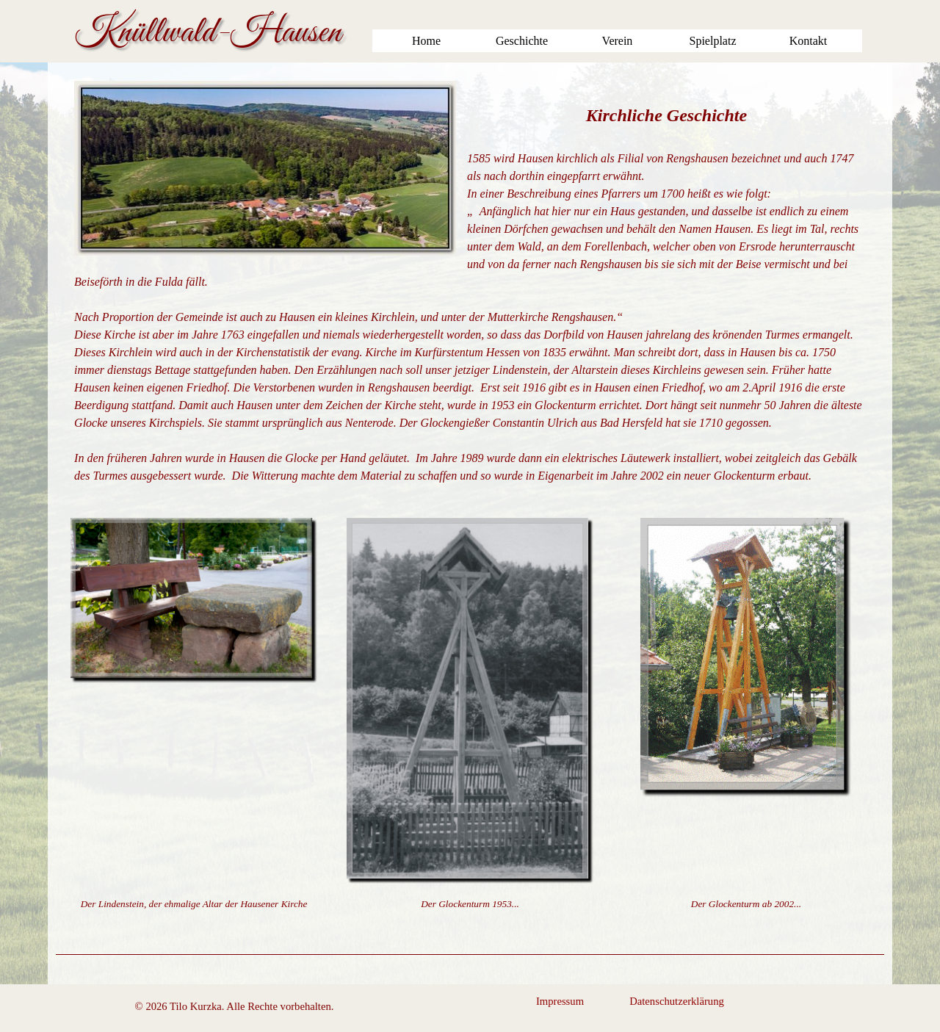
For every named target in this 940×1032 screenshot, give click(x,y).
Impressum (560, 1001)
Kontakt (808, 41)
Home (426, 41)
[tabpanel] (470, 283)
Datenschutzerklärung (676, 1001)
